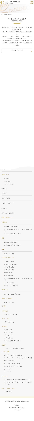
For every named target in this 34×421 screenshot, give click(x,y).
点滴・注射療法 (8, 275)
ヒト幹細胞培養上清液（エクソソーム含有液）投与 (18, 230)
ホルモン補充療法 (9, 267)
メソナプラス (8, 391)
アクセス (4, 193)
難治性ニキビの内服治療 (11, 285)
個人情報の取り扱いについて (17, 407)
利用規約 (17, 405)
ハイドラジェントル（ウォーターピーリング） (17, 379)
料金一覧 (4, 188)
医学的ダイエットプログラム (12, 294)
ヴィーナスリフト (9, 322)
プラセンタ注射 (8, 335)
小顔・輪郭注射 (8, 338)
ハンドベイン (8, 372)
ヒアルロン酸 (8, 329)
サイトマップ (17, 410)
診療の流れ (7, 181)
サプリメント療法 (9, 269)
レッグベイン (8, 369)
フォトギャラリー (9, 184)
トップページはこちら (17, 50)
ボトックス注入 (8, 332)
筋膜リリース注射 (9, 302)
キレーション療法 (9, 261)
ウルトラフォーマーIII (10, 314)
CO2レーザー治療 (9, 360)
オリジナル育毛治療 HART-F (12, 233)
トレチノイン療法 (9, 282)
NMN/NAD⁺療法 (8, 272)
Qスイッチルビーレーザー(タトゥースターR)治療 (18, 358)
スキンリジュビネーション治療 (13, 355)
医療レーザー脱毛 (9, 253)
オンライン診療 (6, 198)
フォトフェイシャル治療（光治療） (14, 348)
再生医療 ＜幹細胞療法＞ (11, 226)
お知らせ (4, 208)
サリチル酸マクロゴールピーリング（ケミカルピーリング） (18, 383)
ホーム (3, 169)
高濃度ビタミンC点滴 (10, 264)
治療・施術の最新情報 (8, 213)
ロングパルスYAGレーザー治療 (13, 366)
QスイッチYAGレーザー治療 (12, 363)
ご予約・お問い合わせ (8, 203)
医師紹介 (6, 178)
